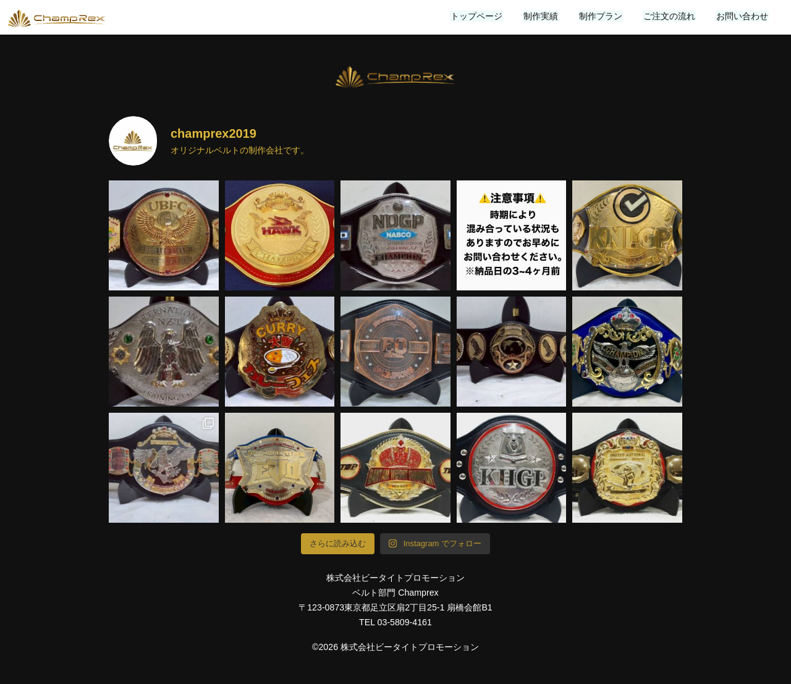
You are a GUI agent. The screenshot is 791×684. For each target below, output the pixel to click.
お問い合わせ (743, 16)
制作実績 (545, 16)
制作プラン (603, 16)
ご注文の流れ (671, 16)
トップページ (482, 16)
